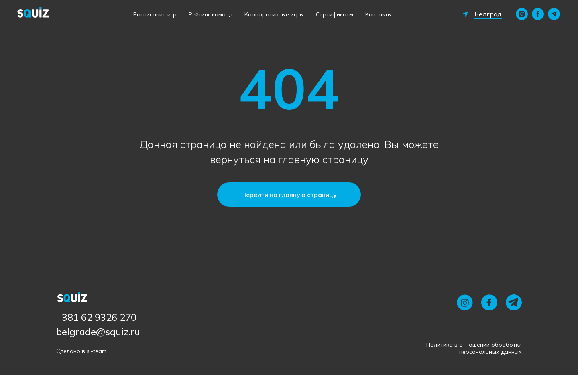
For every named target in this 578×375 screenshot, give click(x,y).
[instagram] (522, 14)
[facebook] (538, 14)
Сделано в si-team (81, 351)
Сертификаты (334, 14)
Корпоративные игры (274, 14)
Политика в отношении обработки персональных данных (474, 348)
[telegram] (554, 14)
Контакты (378, 14)
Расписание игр (155, 14)
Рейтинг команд (210, 14)
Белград (488, 14)
